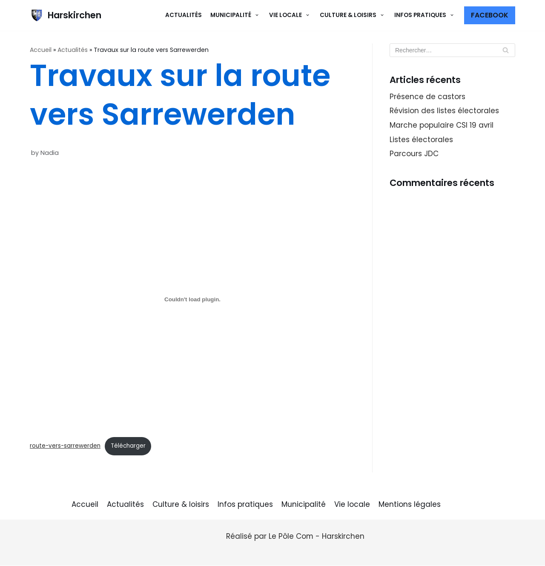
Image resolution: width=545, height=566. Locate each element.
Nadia (49, 153)
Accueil (41, 50)
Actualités (183, 15)
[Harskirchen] (66, 15)
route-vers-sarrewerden (65, 446)
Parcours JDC (414, 154)
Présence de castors (427, 96)
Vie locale (352, 505)
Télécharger (128, 446)
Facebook (489, 15)
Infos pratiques (245, 505)
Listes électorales (421, 140)
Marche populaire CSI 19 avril (442, 125)
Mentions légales (410, 505)
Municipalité (303, 505)
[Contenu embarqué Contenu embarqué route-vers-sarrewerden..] (192, 299)
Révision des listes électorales (444, 111)
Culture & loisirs (180, 505)
